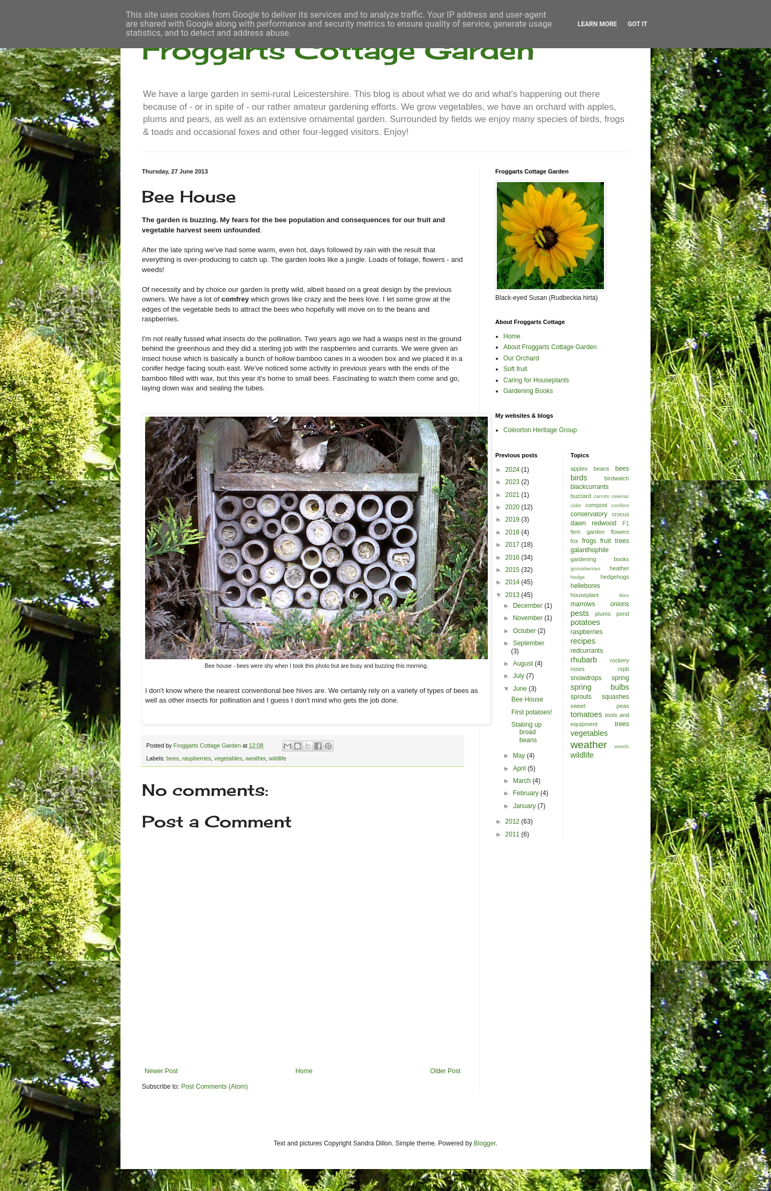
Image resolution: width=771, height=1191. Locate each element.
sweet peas (600, 706)
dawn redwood (594, 523)
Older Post (445, 1071)
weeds (621, 746)
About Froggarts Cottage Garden (550, 347)
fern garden (588, 532)
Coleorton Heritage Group (540, 430)
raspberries (196, 758)
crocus (620, 514)
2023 (513, 482)
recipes (583, 641)
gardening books (600, 559)
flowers (620, 532)
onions (619, 604)
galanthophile (590, 550)
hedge (578, 577)
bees (173, 758)
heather (619, 568)
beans (601, 468)
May (520, 755)
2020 (513, 507)
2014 (513, 582)
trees (622, 724)
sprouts (581, 696)
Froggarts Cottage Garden (338, 49)
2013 (513, 595)
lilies (624, 595)
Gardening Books (528, 391)
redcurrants (587, 650)
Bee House (527, 699)
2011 (513, 834)
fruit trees (614, 541)
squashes (615, 696)
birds (579, 477)
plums (603, 613)
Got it (637, 24)
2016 (513, 557)
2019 (513, 519)
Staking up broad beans (526, 732)
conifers (620, 505)
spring (620, 678)
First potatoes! (531, 712)
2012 (513, 821)
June (520, 688)
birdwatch (616, 478)
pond (622, 613)
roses (578, 669)
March (523, 781)
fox (574, 541)
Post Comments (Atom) (214, 1086)
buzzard (581, 496)
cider (576, 505)
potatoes (585, 622)
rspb (623, 669)
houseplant (585, 595)
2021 (513, 495)
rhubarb (584, 659)
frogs (589, 541)
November (529, 618)
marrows (583, 604)
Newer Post (161, 1071)
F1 (625, 523)
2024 (513, 469)
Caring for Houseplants (536, 380)
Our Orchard (521, 358)
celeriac (620, 496)
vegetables (228, 758)
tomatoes (586, 714)
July (519, 676)
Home (304, 1071)
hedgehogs (615, 577)
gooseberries (585, 568)
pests (580, 613)
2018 (513, 532)
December (529, 605)
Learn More (597, 24)
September (529, 643)
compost (596, 505)
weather (256, 758)
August (524, 663)
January (525, 806)
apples (579, 468)
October (525, 631)
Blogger (485, 1143)
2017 (513, 544)
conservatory (589, 514)
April (520, 768)
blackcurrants (590, 487)
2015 (513, 570)
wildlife (277, 758)
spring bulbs (600, 687)
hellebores (585, 586)
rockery (619, 660)
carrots (601, 496)
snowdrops (586, 678)
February (526, 793)
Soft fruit (515, 369)
